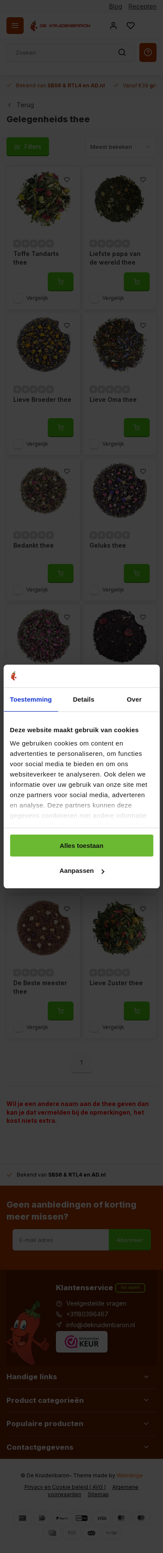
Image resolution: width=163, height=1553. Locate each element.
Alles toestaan (82, 845)
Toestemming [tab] (31, 699)
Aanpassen (81, 870)
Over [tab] (134, 699)
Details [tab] (83, 699)
